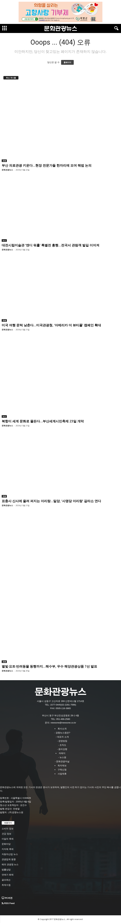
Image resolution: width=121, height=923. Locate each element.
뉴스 (4, 240)
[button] (115, 28)
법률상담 (6, 869)
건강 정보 (6, 833)
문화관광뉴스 (7, 169)
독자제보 (62, 765)
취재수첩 (6, 885)
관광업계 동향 (9, 859)
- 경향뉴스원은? (62, 732)
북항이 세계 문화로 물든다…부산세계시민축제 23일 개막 (43, 421)
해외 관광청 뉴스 (10, 864)
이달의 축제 (7, 839)
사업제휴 (62, 773)
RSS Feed (8, 903)
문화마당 (6, 844)
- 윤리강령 (62, 749)
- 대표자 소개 (62, 737)
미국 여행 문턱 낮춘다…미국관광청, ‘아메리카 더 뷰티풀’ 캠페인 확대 (51, 325)
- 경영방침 (62, 741)
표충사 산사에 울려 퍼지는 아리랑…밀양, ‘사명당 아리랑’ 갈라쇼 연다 (51, 501)
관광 (4, 160)
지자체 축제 (7, 849)
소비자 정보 (7, 828)
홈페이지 (67, 62)
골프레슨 (6, 880)
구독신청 (62, 769)
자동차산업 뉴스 (10, 854)
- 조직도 (62, 745)
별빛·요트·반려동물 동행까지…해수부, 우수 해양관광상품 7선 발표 (49, 666)
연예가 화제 (7, 874)
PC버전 (7, 898)
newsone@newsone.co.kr (63, 722)
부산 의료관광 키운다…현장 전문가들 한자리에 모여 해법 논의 (46, 165)
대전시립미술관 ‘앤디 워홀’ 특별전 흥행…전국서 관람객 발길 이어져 (50, 245)
